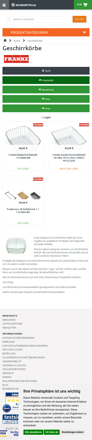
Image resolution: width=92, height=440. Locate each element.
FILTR (46, 70)
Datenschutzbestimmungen (18, 338)
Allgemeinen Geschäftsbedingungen (23, 357)
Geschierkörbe (35, 41)
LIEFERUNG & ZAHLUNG (14, 365)
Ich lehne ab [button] (52, 432)
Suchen (79, 19)
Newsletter (9, 327)
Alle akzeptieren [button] (33, 432)
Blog (5, 385)
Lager (47, 117)
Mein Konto (9, 320)
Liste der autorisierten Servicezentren (24, 345)
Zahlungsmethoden (14, 369)
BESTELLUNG (9, 353)
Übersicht (8, 373)
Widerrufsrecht (11, 361)
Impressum (8, 342)
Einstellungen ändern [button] (73, 432)
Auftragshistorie (12, 323)
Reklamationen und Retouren (19, 381)
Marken (6, 377)
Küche (17, 41)
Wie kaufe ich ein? (12, 349)
